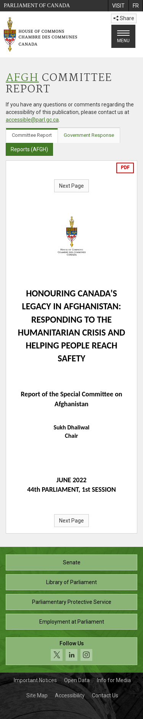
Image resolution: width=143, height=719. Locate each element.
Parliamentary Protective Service (71, 602)
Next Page (71, 186)
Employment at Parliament (71, 622)
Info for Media (114, 680)
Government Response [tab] (89, 135)
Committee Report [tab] (32, 135)
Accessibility (70, 695)
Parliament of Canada (37, 5)
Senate (71, 562)
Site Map (37, 695)
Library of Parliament (71, 582)
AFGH (22, 78)
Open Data (77, 680)
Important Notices (35, 680)
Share (123, 18)
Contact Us (105, 695)
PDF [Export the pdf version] (125, 167)
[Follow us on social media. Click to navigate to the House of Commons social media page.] (71, 651)
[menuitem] (118, 5)
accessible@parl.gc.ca (32, 120)
